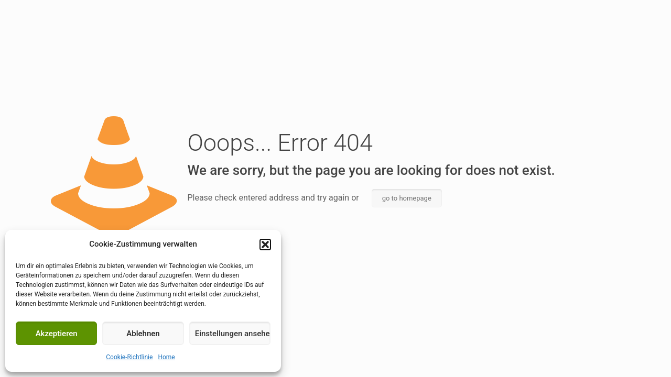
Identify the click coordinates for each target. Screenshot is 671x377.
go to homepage (406, 198)
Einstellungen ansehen (232, 333)
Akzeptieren (57, 333)
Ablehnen (142, 333)
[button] (265, 244)
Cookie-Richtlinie (129, 357)
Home (166, 357)
